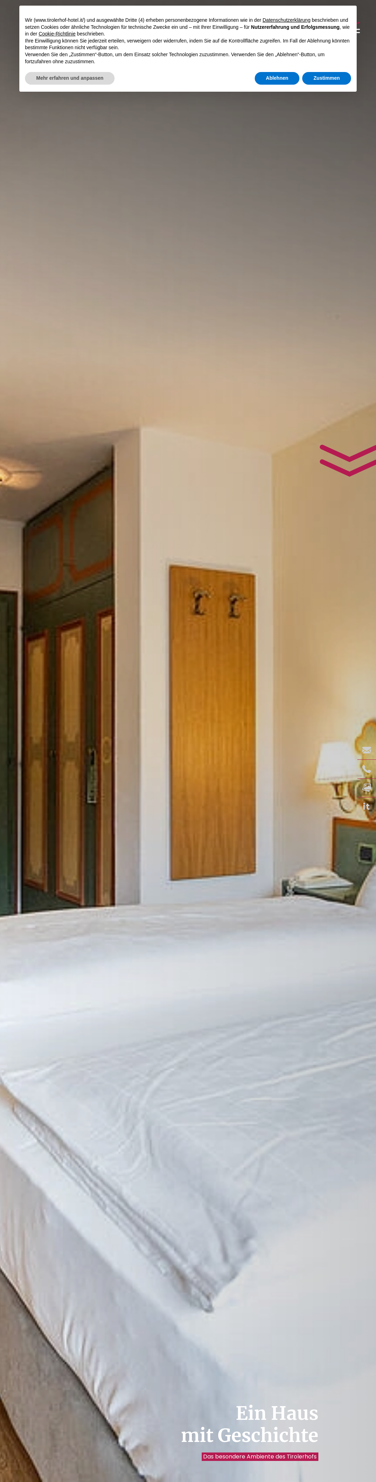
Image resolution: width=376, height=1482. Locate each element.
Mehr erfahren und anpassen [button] (69, 78)
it (366, 806)
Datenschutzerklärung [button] (286, 20)
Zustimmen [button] (326, 78)
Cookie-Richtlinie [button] (57, 34)
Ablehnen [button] (277, 78)
